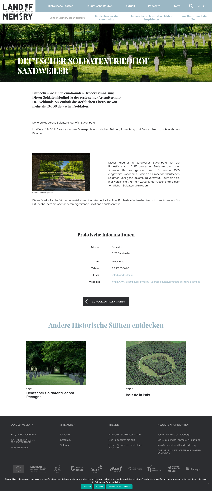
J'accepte (86, 487)
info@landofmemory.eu (23, 434)
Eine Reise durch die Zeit (193, 18)
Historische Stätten (60, 6)
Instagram (65, 440)
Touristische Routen (99, 6)
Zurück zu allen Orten (108, 301)
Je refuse (99, 487)
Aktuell (130, 6)
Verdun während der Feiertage (174, 434)
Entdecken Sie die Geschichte (106, 18)
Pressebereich (20, 447)
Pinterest (65, 445)
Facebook (65, 434)
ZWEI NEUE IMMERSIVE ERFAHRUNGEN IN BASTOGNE (179, 451)
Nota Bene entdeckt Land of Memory (177, 445)
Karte (176, 6)
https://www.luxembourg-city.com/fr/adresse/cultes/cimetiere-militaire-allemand (156, 281)
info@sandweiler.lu (122, 275)
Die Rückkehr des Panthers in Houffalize (179, 440)
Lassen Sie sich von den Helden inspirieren (151, 18)
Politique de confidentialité (119, 487)
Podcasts (154, 6)
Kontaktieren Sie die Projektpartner (23, 441)
